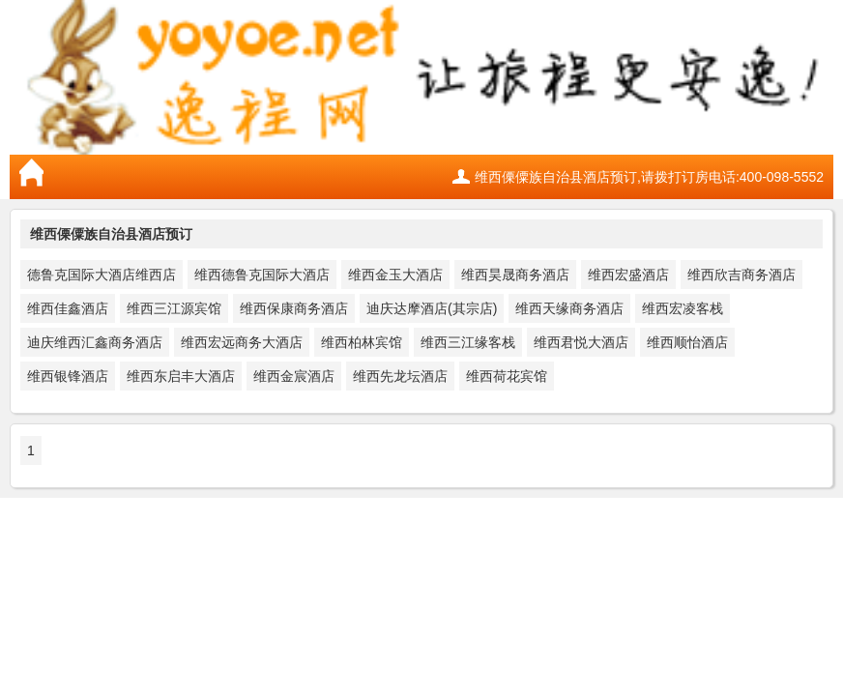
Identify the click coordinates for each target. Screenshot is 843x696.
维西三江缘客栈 (468, 342)
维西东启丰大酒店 (181, 376)
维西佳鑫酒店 (67, 308)
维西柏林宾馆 (361, 342)
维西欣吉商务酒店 (741, 274)
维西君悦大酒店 (581, 342)
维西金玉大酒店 (395, 274)
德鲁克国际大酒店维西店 (101, 274)
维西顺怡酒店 (687, 342)
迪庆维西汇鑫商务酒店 (94, 342)
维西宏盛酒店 (628, 274)
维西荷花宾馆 (506, 376)
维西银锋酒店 (67, 376)
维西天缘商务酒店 (569, 308)
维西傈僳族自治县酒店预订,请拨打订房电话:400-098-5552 (649, 177)
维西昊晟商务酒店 (515, 274)
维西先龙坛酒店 (400, 376)
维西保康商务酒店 (294, 308)
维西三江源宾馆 (174, 308)
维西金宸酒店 (293, 376)
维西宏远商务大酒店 (242, 342)
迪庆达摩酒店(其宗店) (431, 308)
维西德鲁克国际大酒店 (262, 274)
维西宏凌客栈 (682, 308)
